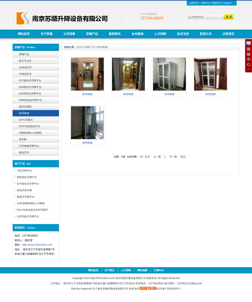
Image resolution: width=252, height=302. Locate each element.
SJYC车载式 (26, 119)
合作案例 (137, 33)
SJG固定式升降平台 (30, 87)
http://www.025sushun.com (37, 244)
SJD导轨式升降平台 (30, 93)
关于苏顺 (46, 33)
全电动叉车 (25, 67)
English (227, 3)
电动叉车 (24, 152)
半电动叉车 (25, 73)
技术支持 (183, 33)
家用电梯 (24, 113)
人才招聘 (160, 33)
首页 (79, 47)
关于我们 (109, 270)
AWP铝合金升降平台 (30, 100)
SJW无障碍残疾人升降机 (31, 203)
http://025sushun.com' (103, 278)
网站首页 (24, 33)
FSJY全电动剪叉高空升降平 (32, 209)
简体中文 (206, 3)
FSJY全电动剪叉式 (29, 126)
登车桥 (23, 139)
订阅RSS (159, 270)
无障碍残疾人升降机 (30, 132)
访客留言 (228, 33)
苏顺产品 (92, 33)
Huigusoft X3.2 (88, 288)
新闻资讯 (115, 33)
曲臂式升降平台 (26, 196)
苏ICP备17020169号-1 (168, 288)
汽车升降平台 (24, 170)
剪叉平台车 (25, 60)
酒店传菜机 (25, 106)
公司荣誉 (69, 33)
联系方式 (206, 33)
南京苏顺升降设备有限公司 (113, 288)
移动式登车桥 (24, 190)
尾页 (182, 156)
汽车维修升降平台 (29, 145)
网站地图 (142, 270)
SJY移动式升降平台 (30, 80)
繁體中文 (217, 3)
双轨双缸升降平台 (27, 177)
